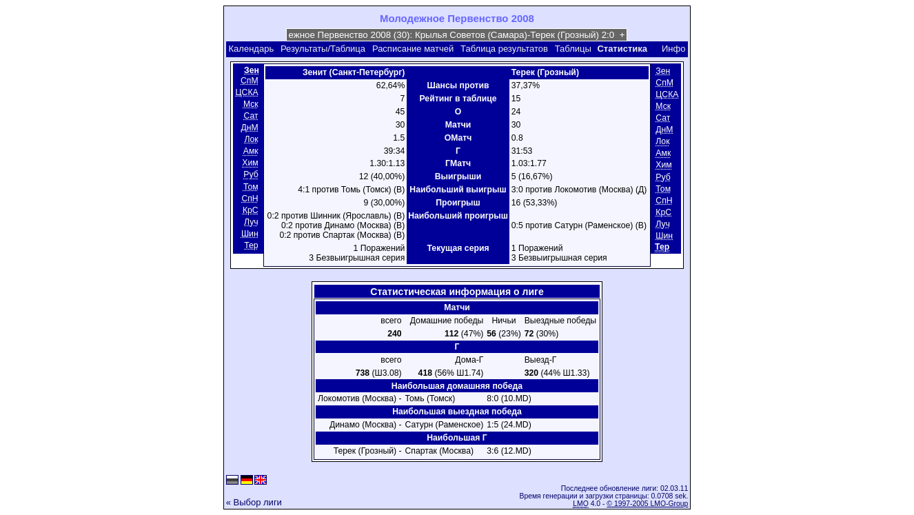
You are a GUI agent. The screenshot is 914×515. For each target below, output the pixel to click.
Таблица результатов (504, 48)
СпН (249, 198)
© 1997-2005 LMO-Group (647, 503)
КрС (250, 210)
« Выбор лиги (254, 502)
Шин (249, 234)
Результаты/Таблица (323, 48)
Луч (251, 222)
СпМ (249, 80)
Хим (250, 163)
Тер (251, 245)
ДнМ (249, 127)
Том (250, 187)
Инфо (673, 48)
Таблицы (573, 48)
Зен (663, 71)
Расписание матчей (413, 48)
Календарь (251, 48)
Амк (250, 151)
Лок (251, 139)
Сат (251, 116)
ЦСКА (247, 92)
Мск (250, 104)
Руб (250, 175)
